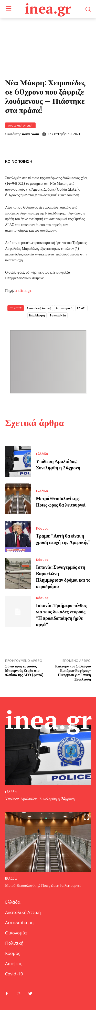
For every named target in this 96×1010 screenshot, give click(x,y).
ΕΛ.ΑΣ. (81, 308)
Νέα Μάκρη (37, 315)
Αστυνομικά (64, 308)
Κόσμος (42, 528)
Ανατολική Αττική (20, 125)
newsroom (30, 134)
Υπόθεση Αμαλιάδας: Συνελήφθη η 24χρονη (40, 798)
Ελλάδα (42, 454)
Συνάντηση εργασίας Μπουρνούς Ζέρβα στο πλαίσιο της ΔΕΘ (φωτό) (24, 670)
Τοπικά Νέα (57, 315)
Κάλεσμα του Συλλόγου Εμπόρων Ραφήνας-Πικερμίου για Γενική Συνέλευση (73, 672)
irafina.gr (23, 290)
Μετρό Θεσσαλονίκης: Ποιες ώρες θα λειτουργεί (43, 885)
